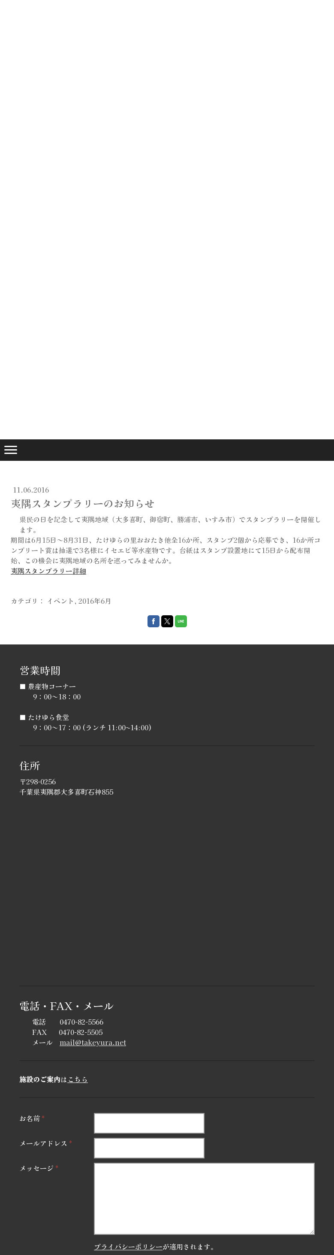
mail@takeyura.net (93, 1042)
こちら (77, 1079)
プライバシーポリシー (128, 1246)
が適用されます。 (155, 1246)
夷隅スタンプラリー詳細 (48, 571)
